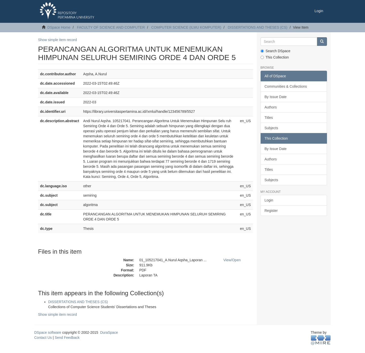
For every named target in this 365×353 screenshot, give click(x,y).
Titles (269, 118)
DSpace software (47, 332)
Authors (271, 107)
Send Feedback (67, 338)
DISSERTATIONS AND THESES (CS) (257, 27)
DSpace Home (58, 27)
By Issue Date (276, 97)
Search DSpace (275, 51)
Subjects (271, 128)
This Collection (275, 57)
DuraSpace (109, 332)
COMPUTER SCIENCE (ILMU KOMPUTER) (186, 27)
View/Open (232, 260)
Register (271, 211)
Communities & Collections (286, 86)
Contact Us (43, 338)
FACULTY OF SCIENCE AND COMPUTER (111, 27)
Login (269, 200)
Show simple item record (57, 40)
